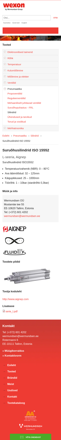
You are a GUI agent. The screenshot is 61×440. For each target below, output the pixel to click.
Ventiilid (11, 82)
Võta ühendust (30, 437)
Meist (10, 384)
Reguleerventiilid (16, 98)
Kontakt (12, 396)
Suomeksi (6, 23)
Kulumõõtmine (15, 70)
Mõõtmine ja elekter (18, 76)
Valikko (30, 30)
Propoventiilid (14, 93)
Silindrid (11, 112)
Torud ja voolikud (16, 121)
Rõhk (10, 58)
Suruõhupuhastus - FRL (20, 107)
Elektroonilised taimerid (20, 52)
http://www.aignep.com (15, 299)
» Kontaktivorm (11, 355)
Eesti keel (16, 23)
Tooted (11, 371)
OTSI (55, 18)
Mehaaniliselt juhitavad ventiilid (24, 103)
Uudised (12, 390)
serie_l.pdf (12, 311)
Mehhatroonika (15, 128)
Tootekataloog (16, 403)
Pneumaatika (14, 88)
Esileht (5, 135)
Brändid (12, 377)
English (24, 23)
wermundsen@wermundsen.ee (22, 216)
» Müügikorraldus (13, 350)
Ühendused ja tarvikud (19, 117)
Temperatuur (14, 64)
